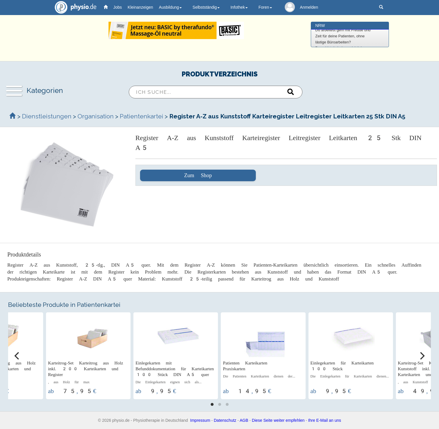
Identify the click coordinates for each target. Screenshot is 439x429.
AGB (244, 420)
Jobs (117, 7)
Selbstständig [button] (206, 7)
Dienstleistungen (46, 116)
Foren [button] (265, 7)
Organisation (96, 116)
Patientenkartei (141, 116)
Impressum (200, 420)
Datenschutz (225, 420)
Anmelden (309, 7)
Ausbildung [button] (170, 7)
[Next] (421, 355)
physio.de (73, 7)
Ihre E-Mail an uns (324, 420)
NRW (320, 25)
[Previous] (17, 355)
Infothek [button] (239, 7)
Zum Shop (198, 175)
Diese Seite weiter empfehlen (278, 420)
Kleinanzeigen (140, 7)
